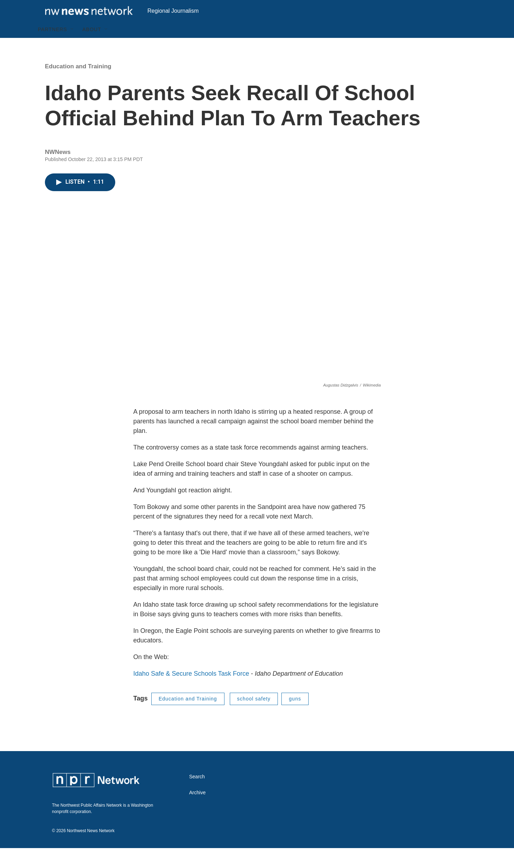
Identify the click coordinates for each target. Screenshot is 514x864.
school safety (254, 714)
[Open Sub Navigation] (72, 45)
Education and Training (78, 82)
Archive (197, 808)
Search (197, 792)
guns (295, 714)
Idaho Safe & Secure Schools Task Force (191, 689)
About (91, 45)
